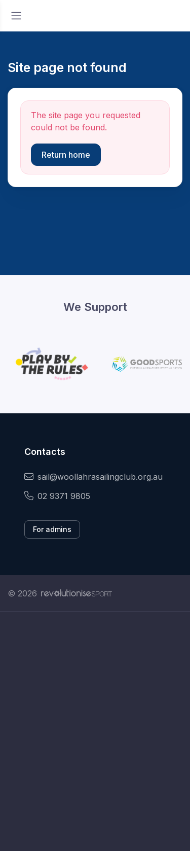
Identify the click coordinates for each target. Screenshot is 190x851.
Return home (66, 155)
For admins (52, 529)
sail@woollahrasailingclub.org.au (93, 477)
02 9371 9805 (57, 496)
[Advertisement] (95, 731)
